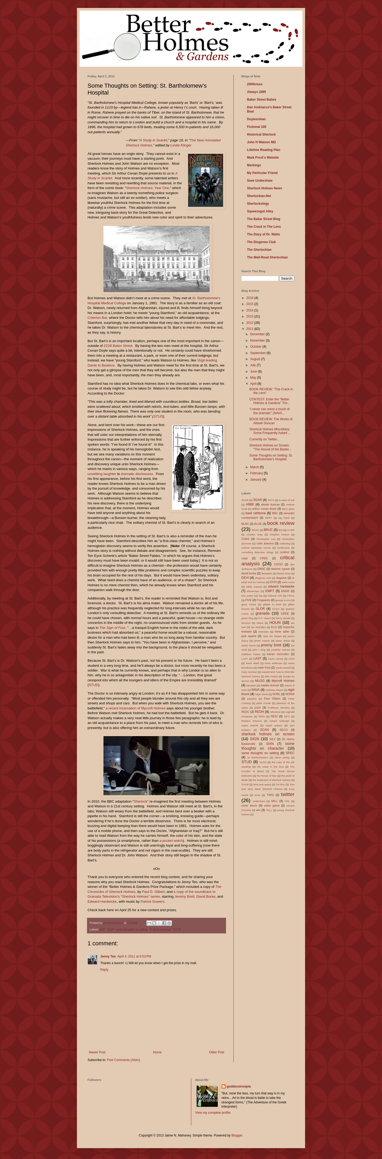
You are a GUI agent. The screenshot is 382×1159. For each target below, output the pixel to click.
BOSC (255, 530)
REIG (262, 716)
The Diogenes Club (261, 242)
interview (263, 631)
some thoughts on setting (132, 929)
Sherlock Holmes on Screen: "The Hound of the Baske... (270, 447)
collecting (285, 543)
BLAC (245, 523)
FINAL (290, 595)
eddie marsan (254, 586)
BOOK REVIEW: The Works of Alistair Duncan (271, 421)
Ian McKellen (258, 627)
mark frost (264, 667)
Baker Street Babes (261, 99)
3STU (271, 500)
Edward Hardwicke (102, 901)
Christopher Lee (265, 539)
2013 (250, 316)
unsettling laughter (102, 474)
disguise (281, 577)
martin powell (283, 667)
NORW (289, 694)
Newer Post (97, 1052)
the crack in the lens (270, 766)
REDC (245, 711)
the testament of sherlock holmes (271, 779)
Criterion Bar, (98, 318)
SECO (284, 729)
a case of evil (286, 500)
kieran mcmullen (278, 654)
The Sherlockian (259, 250)
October (256, 346)
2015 (250, 304)
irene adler (282, 631)
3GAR (257, 500)
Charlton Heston (279, 534)
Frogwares (263, 600)
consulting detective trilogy (257, 552)
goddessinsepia (239, 1086)
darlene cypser (280, 568)
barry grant (288, 508)
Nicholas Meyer (274, 689)
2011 (250, 329)
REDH (259, 712)
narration (251, 685)
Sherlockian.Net (259, 196)
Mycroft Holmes (283, 681)
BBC (103, 929)
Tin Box (280, 784)
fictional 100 (275, 595)
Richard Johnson (251, 720)
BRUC (268, 530)
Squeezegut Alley (260, 211)
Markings (254, 165)
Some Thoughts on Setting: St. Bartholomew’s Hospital (271, 457)
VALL (274, 801)
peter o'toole (263, 703)
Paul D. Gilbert (153, 892)
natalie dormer (270, 685)
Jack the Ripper (272, 636)
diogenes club (263, 577)
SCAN (264, 730)
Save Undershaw (259, 180)
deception (266, 573)
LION (291, 658)
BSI (281, 530)
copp (244, 558)
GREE (285, 613)
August (255, 359)
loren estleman (273, 663)
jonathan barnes (280, 649)
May (253, 377)
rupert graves (274, 725)
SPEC (290, 753)
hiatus (260, 622)
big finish (284, 517)
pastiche (252, 698)
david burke (248, 573)
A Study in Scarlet (153, 140)
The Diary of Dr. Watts (263, 234)
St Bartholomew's (160, 929)
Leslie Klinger (181, 145)
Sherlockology (258, 203)
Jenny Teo (108, 956)
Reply (104, 970)
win (258, 810)
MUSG (260, 681)
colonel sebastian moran (256, 547)
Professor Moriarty (279, 707)
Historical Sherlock (261, 134)
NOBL (276, 694)
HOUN (274, 622)
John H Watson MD (261, 142)
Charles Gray (254, 534)
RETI (287, 716)
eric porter (247, 595)
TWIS (270, 794)
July (253, 365)
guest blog (247, 618)
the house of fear (266, 775)
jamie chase (283, 640)
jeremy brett (271, 645)
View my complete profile (213, 1113)
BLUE (258, 523)
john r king (258, 649)
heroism (245, 622)
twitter (287, 794)
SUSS (262, 762)
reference (275, 711)
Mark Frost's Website (263, 157)
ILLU (274, 627)
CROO (278, 564)
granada (262, 613)
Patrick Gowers (152, 901)
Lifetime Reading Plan (263, 150)
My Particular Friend (262, 173)
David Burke (205, 896)
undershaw (259, 801)
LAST (257, 658)
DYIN (273, 582)
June (254, 371)
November (258, 340)
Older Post (216, 1052)
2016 (250, 298)
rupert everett (249, 725)
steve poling (282, 757)
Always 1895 (256, 92)
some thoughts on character (267, 745)
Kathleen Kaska (250, 654)
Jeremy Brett (184, 896)
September (258, 353)
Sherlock (140, 801)
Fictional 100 (256, 127)
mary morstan (249, 671)
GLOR (260, 609)
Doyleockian (256, 119)
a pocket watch (171, 841)
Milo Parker (271, 676)
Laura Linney (275, 658)
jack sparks (249, 636)
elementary (253, 591)
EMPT (269, 591)
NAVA (255, 690)
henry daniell (283, 618)
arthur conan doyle (264, 508)
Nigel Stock (261, 694)
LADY (244, 658)
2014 (250, 310)
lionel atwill (252, 663)
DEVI (245, 578)
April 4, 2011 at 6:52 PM (134, 956)
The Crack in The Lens (264, 227)
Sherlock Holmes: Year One (147, 188)
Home (157, 1052)
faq (260, 595)
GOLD (275, 608)
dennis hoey (284, 573)
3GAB (244, 500)
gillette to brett (272, 604)
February (257, 473)
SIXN (270, 744)
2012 (250, 323)
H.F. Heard (264, 618)
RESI (274, 716)
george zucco (283, 600)
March (255, 467)
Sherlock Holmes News (264, 188)
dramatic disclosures (137, 474)
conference (283, 547)
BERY (268, 517)
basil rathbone (256, 513)
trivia (257, 795)
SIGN (110, 929)
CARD (290, 530)
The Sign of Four (112, 628)
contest (284, 552)
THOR (245, 784)
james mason (262, 640)
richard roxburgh (279, 720)
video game (272, 805)
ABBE (250, 504)
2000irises (254, 84)
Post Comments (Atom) (123, 1060)
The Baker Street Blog (263, 219)
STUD (158, 416)
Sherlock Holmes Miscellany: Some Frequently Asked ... (270, 431)
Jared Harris (248, 645)
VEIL (287, 801)
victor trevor (249, 805)
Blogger (237, 1135)
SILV (273, 739)
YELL (269, 810)
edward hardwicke (281, 586)
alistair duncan (270, 504)
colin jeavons (265, 543)
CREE (264, 558)
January (256, 479)
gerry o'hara (248, 604)
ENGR (285, 591)
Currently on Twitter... (264, 439)
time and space (262, 784)
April (253, 384)
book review (280, 523)
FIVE (248, 600)
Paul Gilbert (272, 698)
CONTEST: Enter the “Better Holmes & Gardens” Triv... (269, 401)
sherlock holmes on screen (267, 734)
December (258, 334)
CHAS (245, 538)
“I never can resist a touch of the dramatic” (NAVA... (269, 411)
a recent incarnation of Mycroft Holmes (136, 708)
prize (257, 707)
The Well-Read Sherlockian (267, 257)
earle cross (288, 582)
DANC (261, 568)
